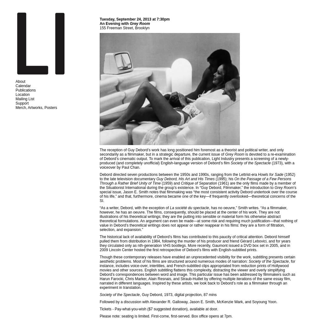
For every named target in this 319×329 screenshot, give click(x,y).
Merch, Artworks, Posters (36, 108)
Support (22, 103)
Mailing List (25, 99)
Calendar (23, 86)
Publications (26, 90)
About (20, 81)
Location (23, 94)
